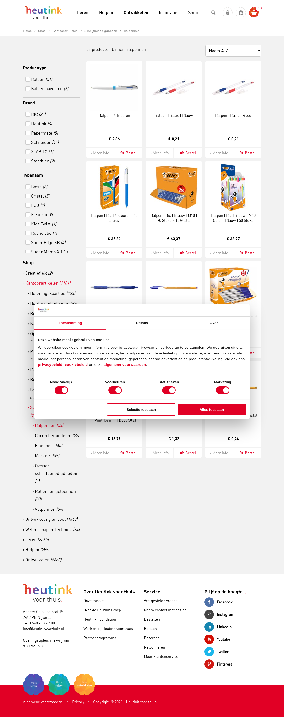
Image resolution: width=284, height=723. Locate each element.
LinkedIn (218, 627)
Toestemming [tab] (70, 323)
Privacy (78, 701)
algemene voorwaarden (125, 364)
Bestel (128, 152)
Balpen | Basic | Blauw (174, 115)
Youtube (217, 639)
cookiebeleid (77, 364)
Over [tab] (214, 323)
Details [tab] (142, 323)
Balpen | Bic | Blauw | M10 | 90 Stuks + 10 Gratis (173, 218)
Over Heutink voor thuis (109, 592)
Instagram (219, 614)
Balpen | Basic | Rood (233, 115)
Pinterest (218, 664)
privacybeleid (50, 364)
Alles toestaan (212, 409)
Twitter (216, 651)
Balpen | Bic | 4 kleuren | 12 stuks (114, 218)
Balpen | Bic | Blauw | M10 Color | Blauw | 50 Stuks (233, 218)
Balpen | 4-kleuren (114, 115)
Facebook (218, 602)
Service (152, 592)
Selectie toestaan (141, 409)
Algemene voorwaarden (42, 701)
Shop (28, 262)
